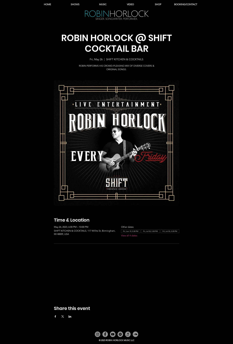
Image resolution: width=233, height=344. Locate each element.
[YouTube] (112, 334)
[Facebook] (105, 334)
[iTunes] (128, 334)
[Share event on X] (62, 316)
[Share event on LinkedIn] (70, 316)
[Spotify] (120, 334)
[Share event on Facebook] (55, 316)
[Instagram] (97, 334)
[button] (102, 4)
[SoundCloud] (135, 334)
